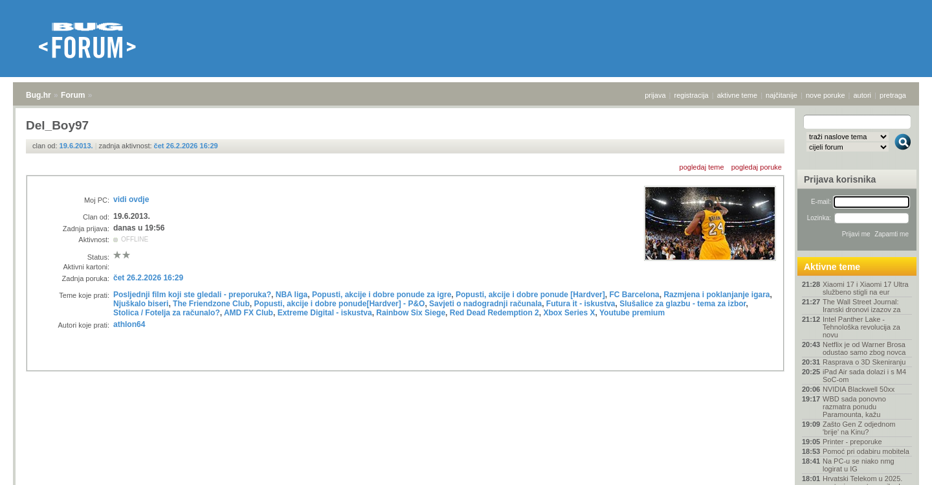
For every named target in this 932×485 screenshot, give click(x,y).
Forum (73, 95)
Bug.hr (38, 95)
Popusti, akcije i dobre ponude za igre (381, 294)
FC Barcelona (634, 294)
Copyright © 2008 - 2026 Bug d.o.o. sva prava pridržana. (466, 481)
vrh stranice (896, 466)
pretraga (893, 95)
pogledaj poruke (756, 167)
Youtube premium (632, 312)
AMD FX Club (248, 312)
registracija (691, 95)
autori (863, 95)
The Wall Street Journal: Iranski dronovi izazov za (861, 305)
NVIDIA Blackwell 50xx (858, 389)
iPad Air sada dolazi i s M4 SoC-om (864, 375)
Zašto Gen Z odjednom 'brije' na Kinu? (859, 428)
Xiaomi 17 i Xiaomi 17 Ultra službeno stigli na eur (866, 288)
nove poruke (825, 95)
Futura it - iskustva (581, 303)
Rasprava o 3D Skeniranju (864, 362)
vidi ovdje (131, 199)
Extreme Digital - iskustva (325, 312)
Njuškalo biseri (140, 303)
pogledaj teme (702, 167)
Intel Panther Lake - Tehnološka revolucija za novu (861, 327)
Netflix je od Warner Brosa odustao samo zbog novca (864, 348)
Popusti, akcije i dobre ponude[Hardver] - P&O (339, 303)
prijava (655, 95)
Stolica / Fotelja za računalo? (166, 312)
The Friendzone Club (211, 303)
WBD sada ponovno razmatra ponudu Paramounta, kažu (854, 406)
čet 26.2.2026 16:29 (186, 146)
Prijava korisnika (840, 179)
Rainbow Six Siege (410, 312)
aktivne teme (737, 95)
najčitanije (781, 95)
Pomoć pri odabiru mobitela (866, 451)
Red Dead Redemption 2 (494, 312)
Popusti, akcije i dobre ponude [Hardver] (530, 294)
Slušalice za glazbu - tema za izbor (682, 303)
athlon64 (129, 324)
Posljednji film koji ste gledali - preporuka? (192, 294)
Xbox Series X (569, 312)
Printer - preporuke (852, 442)
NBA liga (292, 294)
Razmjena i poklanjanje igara (716, 294)
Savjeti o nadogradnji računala (485, 303)
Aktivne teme (832, 267)
